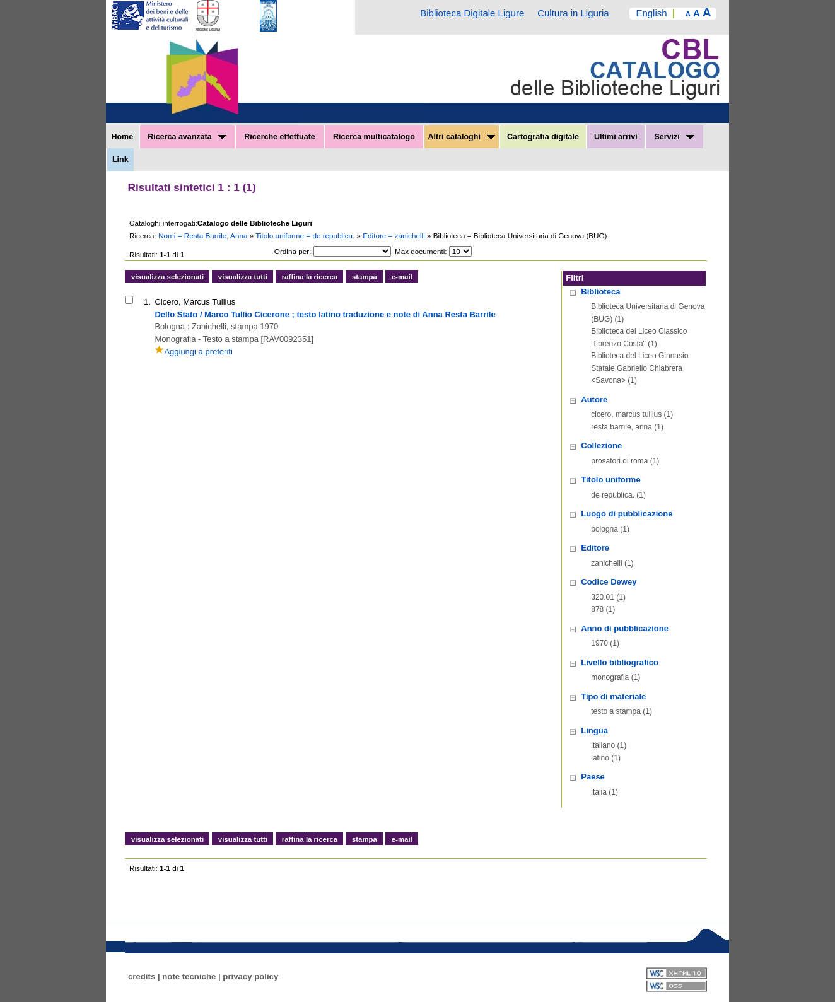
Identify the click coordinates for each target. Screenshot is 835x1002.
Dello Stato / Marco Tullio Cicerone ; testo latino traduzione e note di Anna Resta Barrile (325, 314)
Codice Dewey (608, 581)
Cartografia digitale (543, 136)
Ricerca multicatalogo (374, 136)
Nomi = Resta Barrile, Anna (204, 235)
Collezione (601, 445)
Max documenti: (421, 251)
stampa (364, 277)
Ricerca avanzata (187, 136)
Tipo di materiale (613, 696)
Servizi (674, 136)
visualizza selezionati (167, 277)
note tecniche (189, 976)
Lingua (594, 730)
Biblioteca (600, 291)
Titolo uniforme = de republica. (305, 235)
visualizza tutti (242, 277)
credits (141, 976)
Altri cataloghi (462, 136)
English (651, 13)
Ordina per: (292, 251)
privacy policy (250, 976)
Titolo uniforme (610, 479)
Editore (595, 547)
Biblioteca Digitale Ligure (472, 13)
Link (120, 159)
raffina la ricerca (309, 277)
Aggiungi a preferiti (193, 351)
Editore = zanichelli (395, 235)
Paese (593, 776)
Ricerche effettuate (279, 136)
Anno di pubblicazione (625, 628)
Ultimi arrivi (616, 136)
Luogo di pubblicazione (626, 513)
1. (147, 301)
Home (122, 136)
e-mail (402, 277)
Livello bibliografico (619, 662)
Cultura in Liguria (573, 13)
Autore (594, 399)
